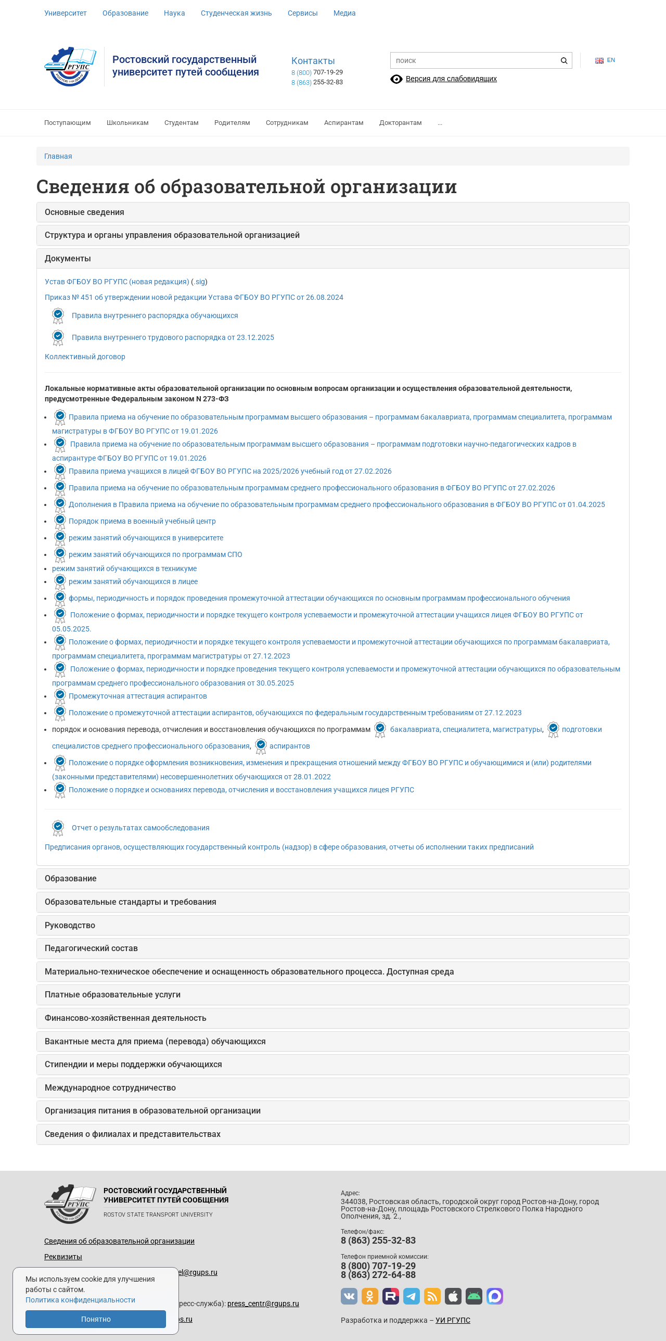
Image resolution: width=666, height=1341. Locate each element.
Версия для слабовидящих (451, 78)
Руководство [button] (70, 925)
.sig (199, 281)
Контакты (313, 61)
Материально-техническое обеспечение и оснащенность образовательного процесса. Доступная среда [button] (249, 972)
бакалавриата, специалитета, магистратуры (466, 729)
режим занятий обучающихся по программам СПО (155, 554)
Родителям (232, 122)
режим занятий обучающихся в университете (146, 538)
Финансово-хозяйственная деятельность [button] (126, 1018)
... (440, 122)
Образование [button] (71, 878)
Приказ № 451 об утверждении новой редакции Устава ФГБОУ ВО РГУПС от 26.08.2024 (194, 297)
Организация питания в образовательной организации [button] (153, 1111)
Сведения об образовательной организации (119, 1241)
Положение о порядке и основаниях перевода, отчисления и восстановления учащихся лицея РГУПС (241, 790)
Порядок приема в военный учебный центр (142, 521)
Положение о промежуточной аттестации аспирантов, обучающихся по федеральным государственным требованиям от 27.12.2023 (295, 713)
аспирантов (290, 746)
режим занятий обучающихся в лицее (133, 581)
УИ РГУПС (453, 1320)
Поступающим (67, 122)
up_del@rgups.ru (189, 1272)
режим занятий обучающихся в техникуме (124, 568)
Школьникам (128, 122)
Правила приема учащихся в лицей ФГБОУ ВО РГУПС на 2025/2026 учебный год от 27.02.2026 (230, 471)
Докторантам (400, 122)
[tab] (333, 212)
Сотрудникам (287, 122)
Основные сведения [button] (84, 212)
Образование (125, 13)
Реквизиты (63, 1257)
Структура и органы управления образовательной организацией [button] (172, 235)
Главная (58, 156)
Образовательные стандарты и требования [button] (130, 902)
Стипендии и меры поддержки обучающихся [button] (133, 1064)
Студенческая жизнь (236, 13)
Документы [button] (68, 258)
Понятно (96, 1319)
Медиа (345, 13)
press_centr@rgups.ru (263, 1303)
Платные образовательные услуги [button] (113, 995)
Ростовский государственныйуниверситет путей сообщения (185, 65)
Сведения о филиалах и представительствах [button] (133, 1134)
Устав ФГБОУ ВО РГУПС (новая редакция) (117, 281)
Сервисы (303, 13)
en (605, 60)
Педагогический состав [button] (91, 948)
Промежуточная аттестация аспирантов (138, 696)
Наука (174, 13)
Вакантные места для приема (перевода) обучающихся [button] (155, 1041)
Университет (65, 13)
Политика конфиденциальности (80, 1300)
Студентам (181, 122)
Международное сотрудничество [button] (110, 1088)
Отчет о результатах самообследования (141, 828)
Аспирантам (344, 122)
